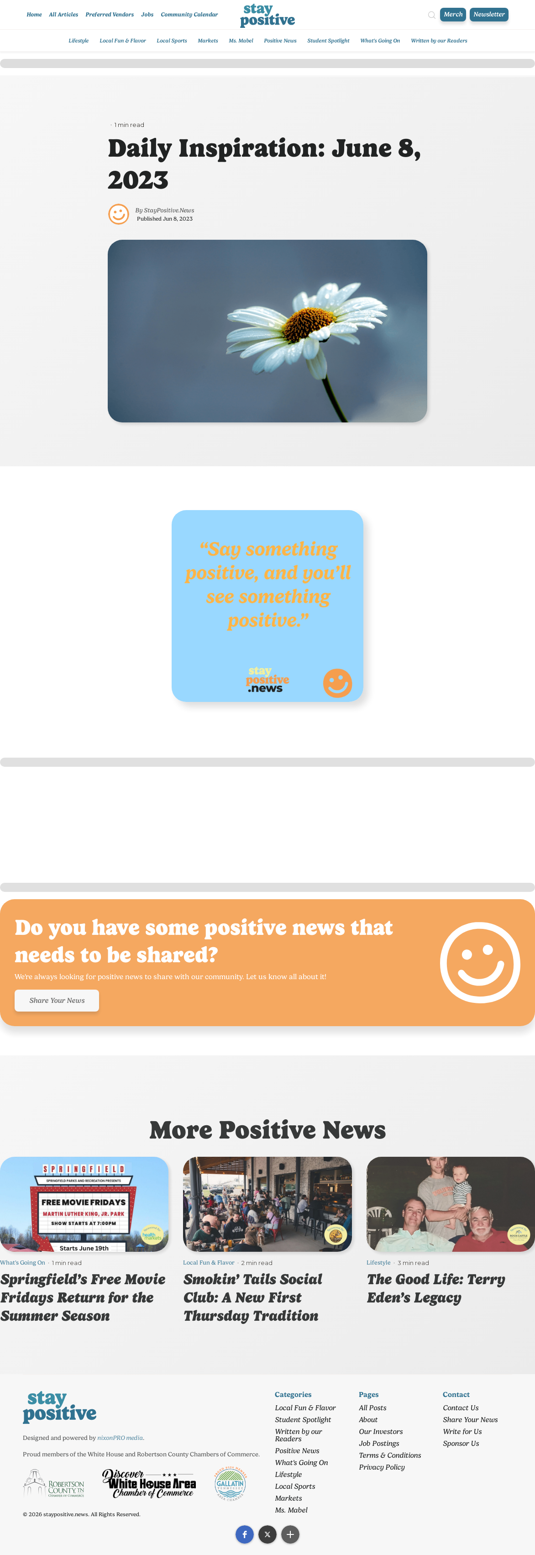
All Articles (63, 14)
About (368, 1419)
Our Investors (381, 1431)
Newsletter (489, 14)
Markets (208, 40)
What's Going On (380, 40)
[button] (245, 1534)
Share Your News (56, 1000)
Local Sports (172, 40)
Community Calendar (189, 14)
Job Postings (379, 1443)
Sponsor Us (461, 1443)
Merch (453, 14)
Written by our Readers (439, 40)
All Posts (372, 1407)
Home (34, 14)
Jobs (147, 14)
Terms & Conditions (390, 1455)
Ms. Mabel (241, 40)
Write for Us (462, 1431)
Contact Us (460, 1407)
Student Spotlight (328, 40)
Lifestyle (78, 40)
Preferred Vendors (109, 14)
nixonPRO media (120, 1437)
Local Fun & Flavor (123, 40)
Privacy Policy (381, 1467)
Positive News (280, 40)
